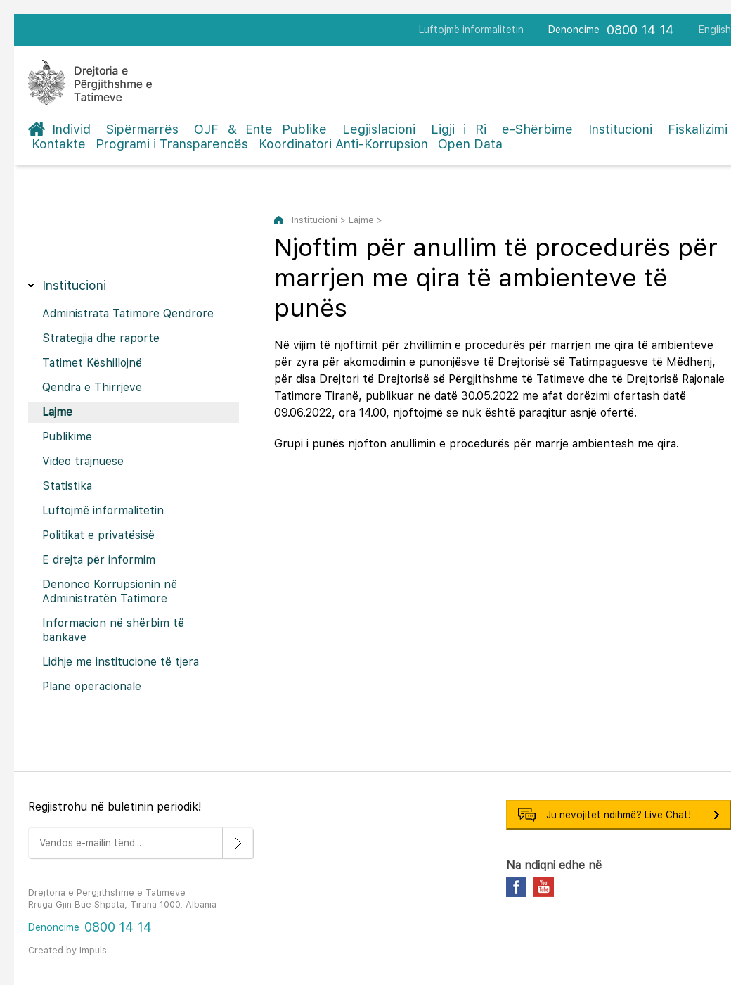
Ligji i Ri (458, 129)
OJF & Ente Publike (260, 129)
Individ (71, 129)
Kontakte (59, 143)
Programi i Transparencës (172, 143)
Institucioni (620, 129)
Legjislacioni (378, 129)
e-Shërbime (537, 129)
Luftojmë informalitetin (471, 29)
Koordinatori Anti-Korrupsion (343, 143)
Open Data (470, 143)
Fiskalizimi (697, 129)
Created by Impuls (67, 950)
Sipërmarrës (142, 129)
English (715, 29)
